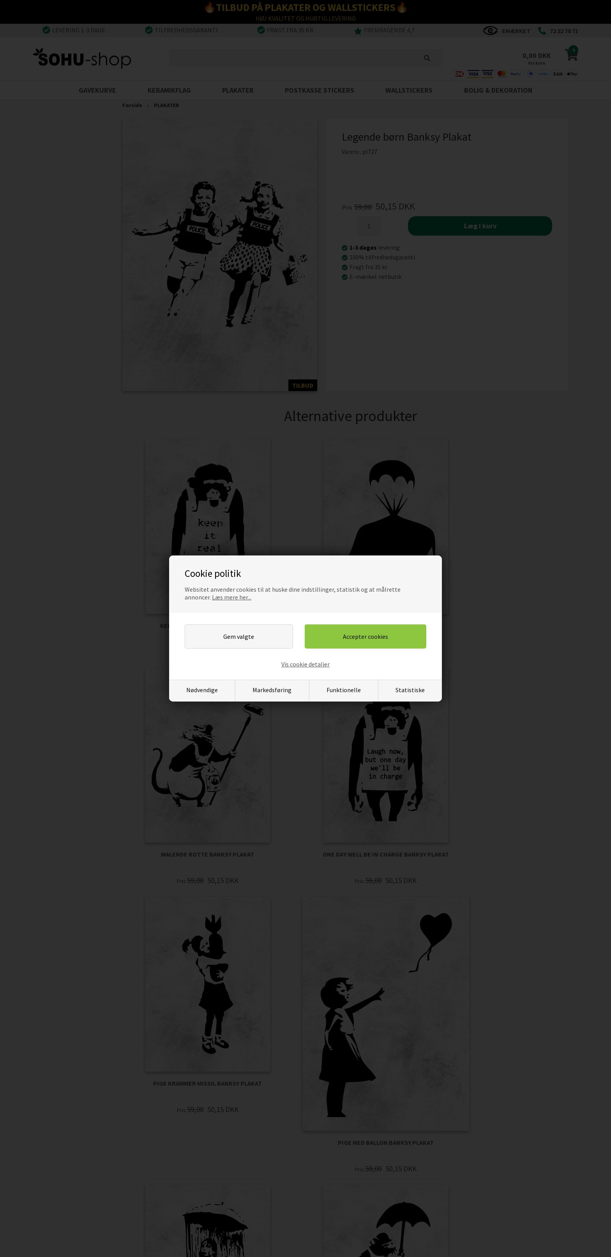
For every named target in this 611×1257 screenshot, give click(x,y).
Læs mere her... (231, 597)
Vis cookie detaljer (305, 664)
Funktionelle (344, 690)
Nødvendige (202, 690)
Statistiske (410, 690)
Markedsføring (272, 690)
